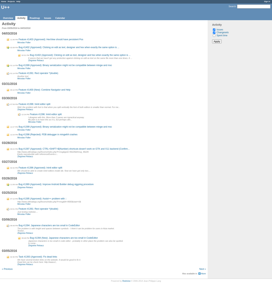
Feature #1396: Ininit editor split (34, 104)
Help (18, 1)
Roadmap (35, 18)
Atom (203, 273)
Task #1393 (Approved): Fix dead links (38, 256)
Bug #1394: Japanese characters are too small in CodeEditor (49, 225)
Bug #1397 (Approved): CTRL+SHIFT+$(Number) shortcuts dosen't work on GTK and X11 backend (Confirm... (74, 149)
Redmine (126, 281)
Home (3, 1)
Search (232, 6)
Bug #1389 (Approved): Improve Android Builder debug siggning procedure (56, 184)
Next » (202, 269)
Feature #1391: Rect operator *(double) (38, 73)
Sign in (267, 1)
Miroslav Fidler (24, 42)
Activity (21, 18)
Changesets (223, 32)
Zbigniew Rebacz (36, 60)
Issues (47, 18)
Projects (11, 1)
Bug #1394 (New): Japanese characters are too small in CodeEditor (64, 238)
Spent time (222, 35)
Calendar (60, 18)
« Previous (7, 269)
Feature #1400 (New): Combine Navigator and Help (44, 89)
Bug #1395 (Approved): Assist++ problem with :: (42, 198)
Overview (8, 18)
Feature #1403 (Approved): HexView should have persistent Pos (51, 39)
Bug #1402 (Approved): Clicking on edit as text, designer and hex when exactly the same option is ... (69, 47)
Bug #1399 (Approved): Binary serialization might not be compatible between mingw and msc (65, 65)
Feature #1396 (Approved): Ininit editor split (40, 167)
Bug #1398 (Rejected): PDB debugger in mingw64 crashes (48, 134)
